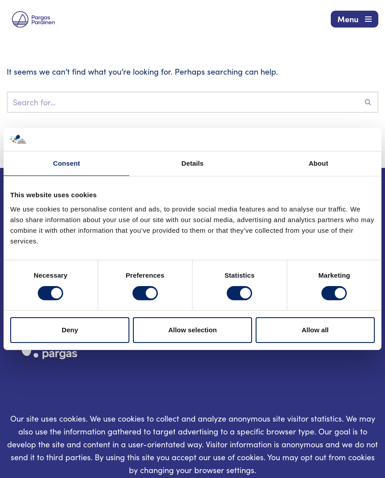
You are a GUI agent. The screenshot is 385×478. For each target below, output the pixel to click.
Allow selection (192, 330)
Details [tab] (192, 163)
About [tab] (318, 163)
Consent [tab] (66, 163)
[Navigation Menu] (354, 19)
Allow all (315, 330)
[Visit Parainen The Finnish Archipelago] (33, 19)
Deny (70, 330)
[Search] (182, 102)
